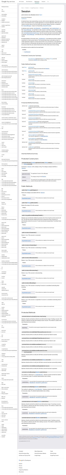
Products (27, 7)
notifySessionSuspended (33, 131)
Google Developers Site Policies (54, 437)
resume (30, 142)
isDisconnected (31, 86)
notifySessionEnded (32, 118)
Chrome (20, 465)
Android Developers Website (40, 453)
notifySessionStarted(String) (31, 33)
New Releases (29, 1)
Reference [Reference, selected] (37, 1)
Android (20, 463)
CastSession (24, 18)
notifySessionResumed (33, 121)
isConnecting (31, 83)
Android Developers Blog (24, 453)
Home (22, 7)
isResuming (30, 93)
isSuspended (31, 97)
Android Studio (53, 453)
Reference (42, 7)
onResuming (31, 134)
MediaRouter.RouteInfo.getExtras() (38, 382)
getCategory (31, 67)
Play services (8, 1)
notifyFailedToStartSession (34, 114)
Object (40, 14)
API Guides (21, 1)
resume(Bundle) (46, 28)
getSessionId (31, 70)
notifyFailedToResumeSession (34, 110)
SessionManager (27, 25)
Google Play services (34, 7)
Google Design (37, 455)
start (29, 147)
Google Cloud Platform (23, 469)
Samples (43, 1)
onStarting (30, 138)
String (44, 58)
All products (21, 471)
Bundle (35, 134)
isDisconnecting (31, 90)
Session (30, 58)
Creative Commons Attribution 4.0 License (54, 436)
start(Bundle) (37, 28)
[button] (8, 16)
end (29, 105)
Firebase (20, 467)
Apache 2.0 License (36, 437)
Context (33, 58)
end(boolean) (55, 28)
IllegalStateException (26, 198)
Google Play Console (54, 455)
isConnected (31, 79)
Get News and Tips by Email (24, 455)
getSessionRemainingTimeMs (34, 74)
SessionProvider (47, 25)
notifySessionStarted (32, 126)
